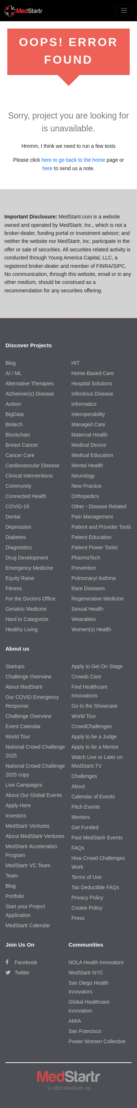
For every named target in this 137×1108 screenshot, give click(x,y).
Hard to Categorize (27, 619)
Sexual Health (87, 609)
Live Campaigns (23, 785)
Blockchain (17, 435)
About (78, 786)
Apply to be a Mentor (95, 747)
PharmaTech (86, 558)
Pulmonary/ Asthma (94, 578)
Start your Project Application (25, 910)
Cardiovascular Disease (32, 465)
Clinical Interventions (29, 476)
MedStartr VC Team (27, 865)
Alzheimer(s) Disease (29, 394)
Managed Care (89, 424)
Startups (14, 666)
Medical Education (92, 455)
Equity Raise (19, 578)
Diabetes (15, 537)
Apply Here (18, 805)
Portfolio (14, 896)
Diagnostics (18, 547)
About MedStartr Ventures (34, 836)
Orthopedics (85, 496)
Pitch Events (86, 807)
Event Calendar (23, 726)
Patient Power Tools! (95, 547)
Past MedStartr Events (97, 838)
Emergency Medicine (29, 568)
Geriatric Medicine (26, 609)
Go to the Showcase (95, 706)
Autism (13, 404)
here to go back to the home (73, 160)
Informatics (84, 404)
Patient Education (92, 537)
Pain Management (92, 517)
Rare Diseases (88, 588)
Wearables (84, 619)
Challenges (84, 776)
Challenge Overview (28, 677)
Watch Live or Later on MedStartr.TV (97, 761)
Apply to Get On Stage (97, 666)
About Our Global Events (33, 795)
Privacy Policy (87, 898)
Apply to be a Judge (94, 737)
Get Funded (85, 827)
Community (18, 486)
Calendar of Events (93, 797)
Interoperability (88, 414)
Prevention (84, 568)
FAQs (78, 848)
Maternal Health (90, 435)
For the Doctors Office (30, 599)
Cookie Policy (87, 908)
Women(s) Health (91, 629)
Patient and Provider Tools (101, 527)
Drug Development (26, 558)
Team (11, 876)
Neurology (83, 476)
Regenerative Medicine (98, 599)
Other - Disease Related (99, 506)
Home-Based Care (93, 373)
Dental (12, 517)
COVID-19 (17, 506)
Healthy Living (21, 629)
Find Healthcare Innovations (90, 691)
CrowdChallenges (92, 726)
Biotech (14, 424)
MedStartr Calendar (27, 925)
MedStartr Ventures (27, 826)
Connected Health (25, 496)
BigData (14, 414)
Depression (18, 527)
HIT (76, 363)
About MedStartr (24, 687)
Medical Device (89, 445)
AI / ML (13, 373)
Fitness (13, 588)
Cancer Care (19, 455)
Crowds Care (87, 677)
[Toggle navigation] (124, 10)
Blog (10, 363)
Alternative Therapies (29, 383)
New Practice (87, 486)
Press (78, 918)
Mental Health (87, 465)
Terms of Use (87, 877)
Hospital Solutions (92, 383)
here (47, 168)
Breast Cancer (21, 445)
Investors (15, 816)
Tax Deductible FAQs (95, 887)
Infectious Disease (92, 394)
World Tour (17, 737)
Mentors (81, 817)
